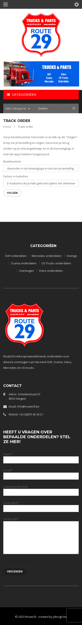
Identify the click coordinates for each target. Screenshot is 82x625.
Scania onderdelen (24, 263)
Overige (71, 256)
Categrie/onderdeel (41, 489)
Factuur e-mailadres (15, 176)
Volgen (12, 192)
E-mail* (41, 473)
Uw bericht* (41, 528)
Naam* (41, 456)
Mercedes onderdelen (46, 256)
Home (7, 127)
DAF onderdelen (16, 256)
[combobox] (18, 109)
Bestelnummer (12, 161)
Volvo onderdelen (51, 271)
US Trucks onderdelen (56, 263)
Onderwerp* (41, 505)
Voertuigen (26, 271)
